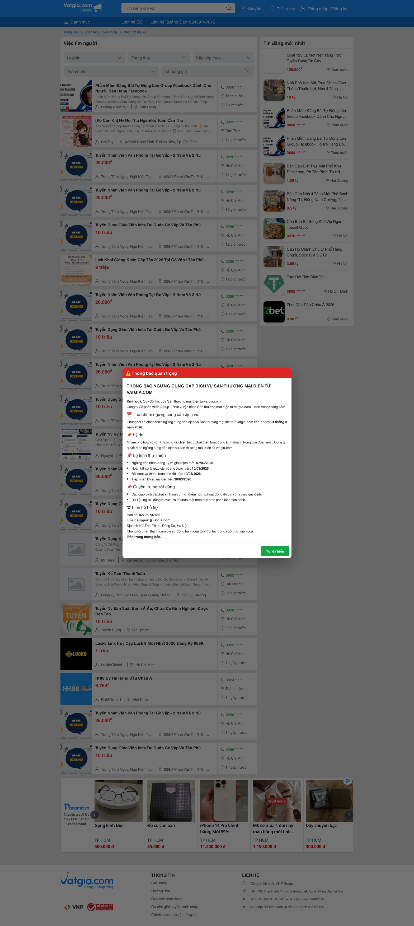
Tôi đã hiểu (275, 551)
